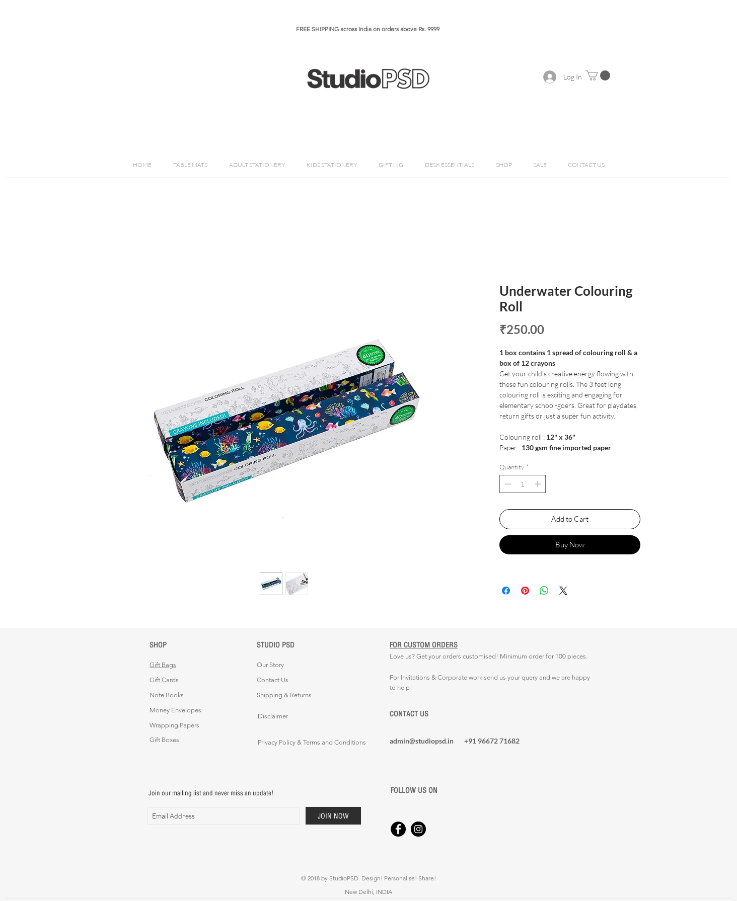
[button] (597, 75)
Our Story (270, 665)
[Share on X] (563, 591)
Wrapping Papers (174, 725)
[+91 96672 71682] (500, 740)
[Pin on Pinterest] (525, 591)
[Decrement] (507, 484)
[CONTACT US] (425, 714)
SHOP (158, 644)
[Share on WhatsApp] (544, 591)
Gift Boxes (164, 740)
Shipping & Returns (284, 695)
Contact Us (272, 680)
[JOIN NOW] (333, 816)
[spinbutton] (523, 484)
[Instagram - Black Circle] (418, 829)
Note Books (167, 695)
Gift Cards (164, 680)
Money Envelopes (175, 710)
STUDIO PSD (275, 644)
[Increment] (539, 484)
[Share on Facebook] (506, 591)
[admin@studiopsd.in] (425, 740)
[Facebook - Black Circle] (398, 829)
